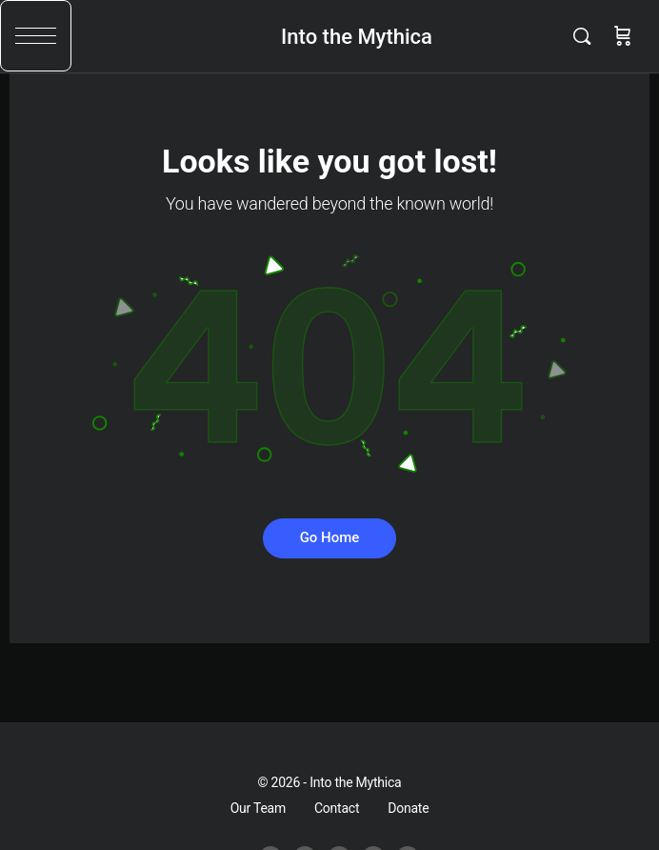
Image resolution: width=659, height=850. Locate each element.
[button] (35, 35)
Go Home (330, 537)
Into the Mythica (356, 37)
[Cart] (622, 36)
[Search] (586, 36)
